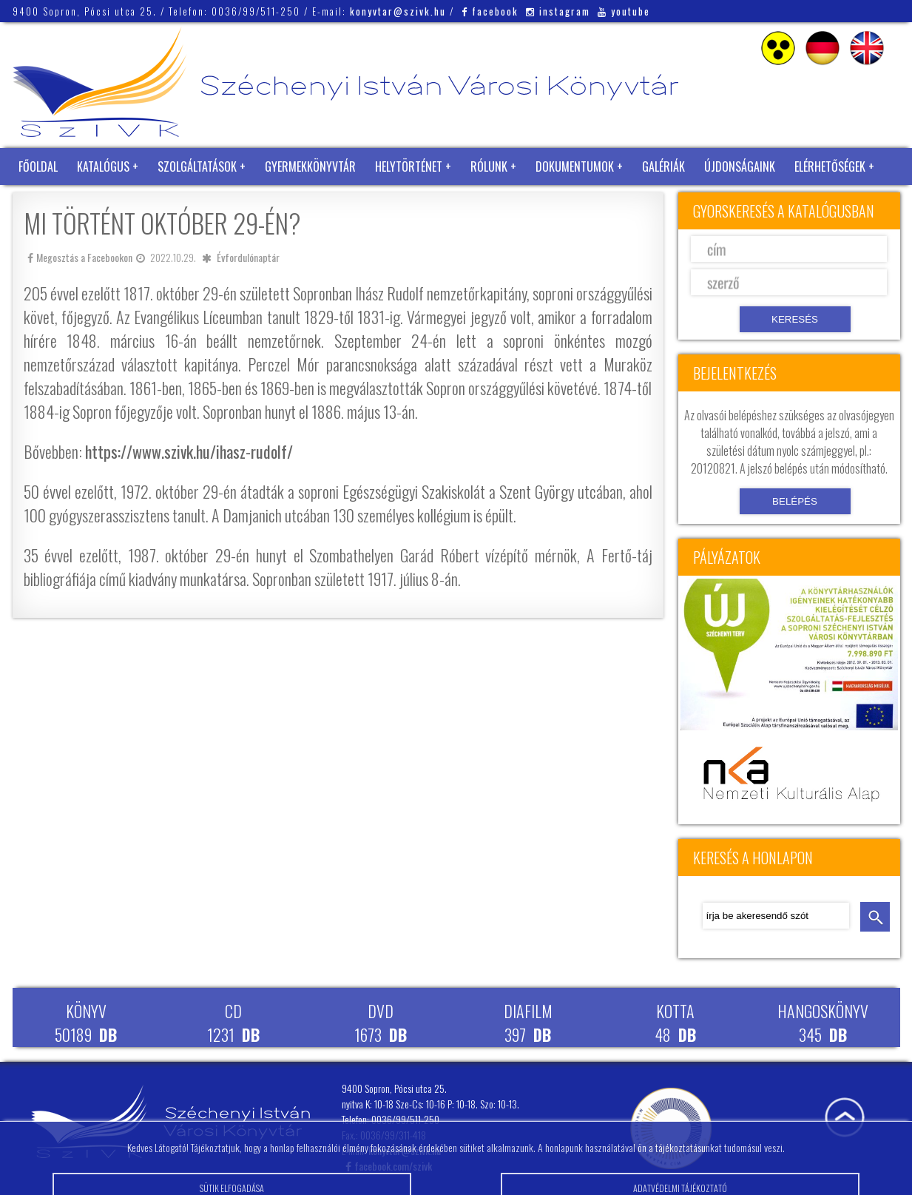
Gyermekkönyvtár (310, 166)
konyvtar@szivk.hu (398, 11)
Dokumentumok (575, 166)
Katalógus (103, 166)
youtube (624, 11)
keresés (875, 917)
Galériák (663, 166)
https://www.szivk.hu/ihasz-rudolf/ (189, 451)
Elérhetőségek (829, 166)
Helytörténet (408, 166)
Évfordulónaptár (248, 257)
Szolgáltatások (197, 166)
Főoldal (38, 166)
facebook (490, 11)
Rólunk (488, 166)
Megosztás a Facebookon (79, 257)
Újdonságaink (739, 166)
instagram (558, 11)
